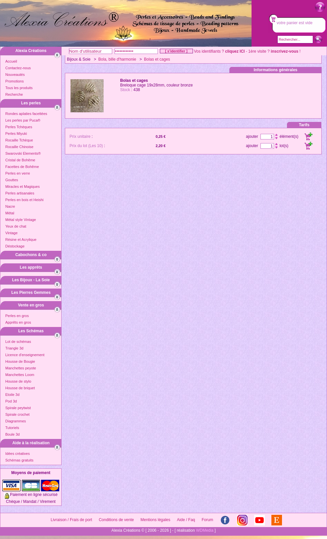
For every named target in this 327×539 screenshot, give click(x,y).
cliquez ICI (235, 51)
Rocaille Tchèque (19, 140)
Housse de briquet (20, 388)
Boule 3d (12, 434)
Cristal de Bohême (20, 160)
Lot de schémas (18, 342)
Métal (9, 213)
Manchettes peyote (20, 368)
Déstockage (14, 246)
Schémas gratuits (19, 460)
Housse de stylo (18, 381)
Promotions (14, 81)
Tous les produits (19, 88)
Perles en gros (17, 316)
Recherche (14, 94)
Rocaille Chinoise (19, 147)
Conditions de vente (116, 519)
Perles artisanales (19, 193)
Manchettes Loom (19, 375)
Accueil (11, 61)
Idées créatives (17, 454)
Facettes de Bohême (22, 167)
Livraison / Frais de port (71, 519)
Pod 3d (11, 401)
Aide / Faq (186, 519)
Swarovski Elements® (23, 153)
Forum (207, 519)
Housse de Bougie (20, 361)
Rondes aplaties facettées (26, 114)
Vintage (11, 233)
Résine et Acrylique (20, 240)
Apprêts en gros (18, 322)
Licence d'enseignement (24, 355)
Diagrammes (15, 421)
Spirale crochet (17, 414)
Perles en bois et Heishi (24, 200)
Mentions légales (155, 519)
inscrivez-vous (284, 51)
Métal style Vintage (20, 220)
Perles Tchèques (18, 127)
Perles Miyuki (16, 133)
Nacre (10, 206)
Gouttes (11, 180)
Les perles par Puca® (22, 120)
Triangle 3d (14, 348)
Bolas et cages (157, 59)
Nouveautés (15, 75)
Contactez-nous (18, 68)
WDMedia (204, 530)
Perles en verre (17, 173)
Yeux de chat (15, 226)
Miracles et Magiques (22, 187)
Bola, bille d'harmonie (117, 59)
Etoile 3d (12, 395)
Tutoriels (12, 428)
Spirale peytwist (18, 408)
